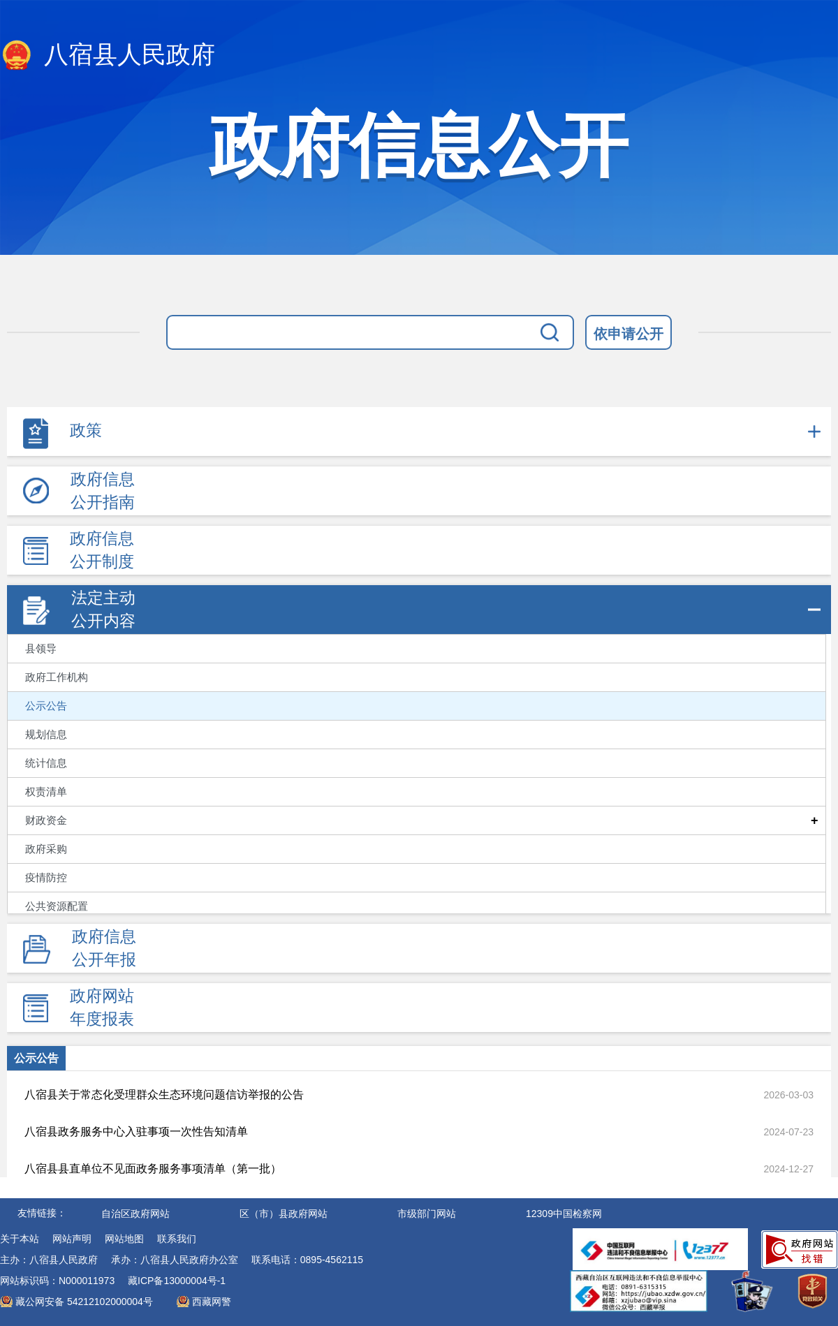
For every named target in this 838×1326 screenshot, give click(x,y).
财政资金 (46, 820)
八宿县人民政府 (107, 56)
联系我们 (176, 1238)
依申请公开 (628, 333)
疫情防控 (46, 877)
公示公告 (46, 706)
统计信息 (46, 763)
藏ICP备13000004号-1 (177, 1280)
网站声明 (71, 1238)
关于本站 (19, 1238)
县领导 (41, 648)
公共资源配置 (56, 906)
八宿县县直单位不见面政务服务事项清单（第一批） (152, 1168)
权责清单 (46, 791)
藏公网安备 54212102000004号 (84, 1301)
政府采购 (46, 849)
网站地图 (124, 1238)
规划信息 (46, 734)
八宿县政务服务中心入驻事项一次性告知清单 (136, 1131)
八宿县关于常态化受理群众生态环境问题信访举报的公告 (164, 1094)
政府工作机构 (56, 677)
